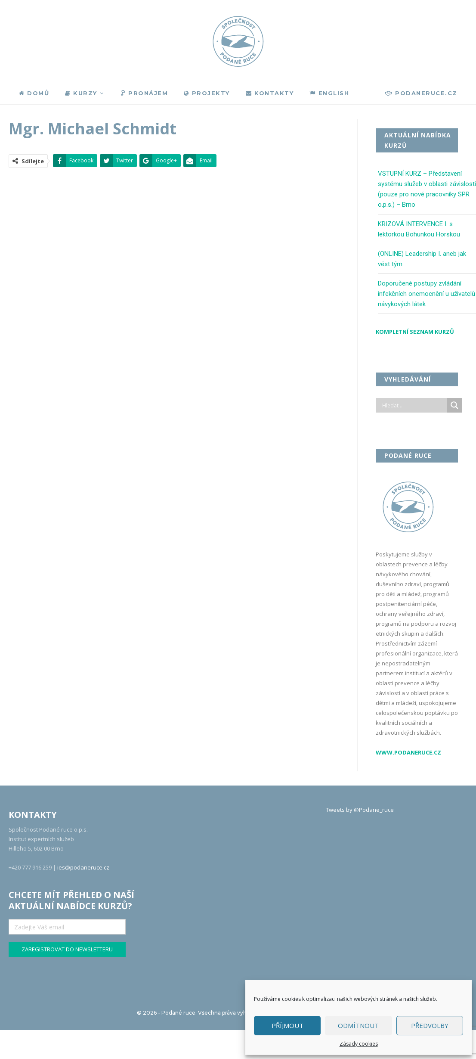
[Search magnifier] (454, 405)
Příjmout (287, 1025)
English (329, 93)
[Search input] (413, 405)
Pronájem (143, 93)
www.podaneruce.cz (408, 752)
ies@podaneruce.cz (83, 867)
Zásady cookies (359, 1043)
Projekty (207, 93)
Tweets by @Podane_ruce (360, 810)
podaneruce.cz (421, 93)
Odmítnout (358, 1025)
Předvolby (429, 1025)
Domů (34, 93)
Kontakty (270, 93)
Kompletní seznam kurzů (415, 331)
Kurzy (81, 93)
